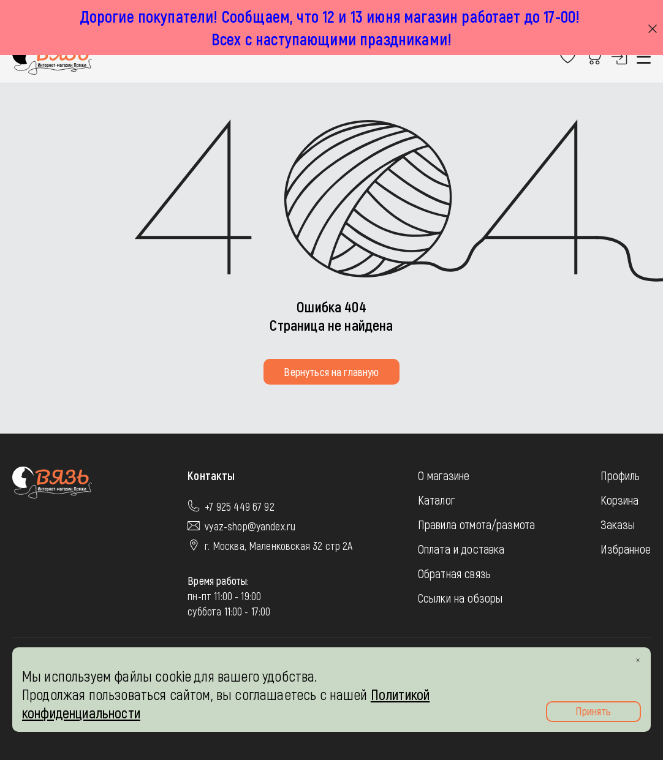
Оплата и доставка (461, 548)
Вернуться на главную (331, 371)
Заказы (617, 524)
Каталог (436, 499)
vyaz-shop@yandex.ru (250, 526)
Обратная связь (454, 573)
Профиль (620, 475)
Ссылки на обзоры (460, 597)
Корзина (619, 499)
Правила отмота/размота (477, 524)
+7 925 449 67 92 (240, 506)
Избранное (625, 548)
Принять (593, 711)
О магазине (444, 475)
